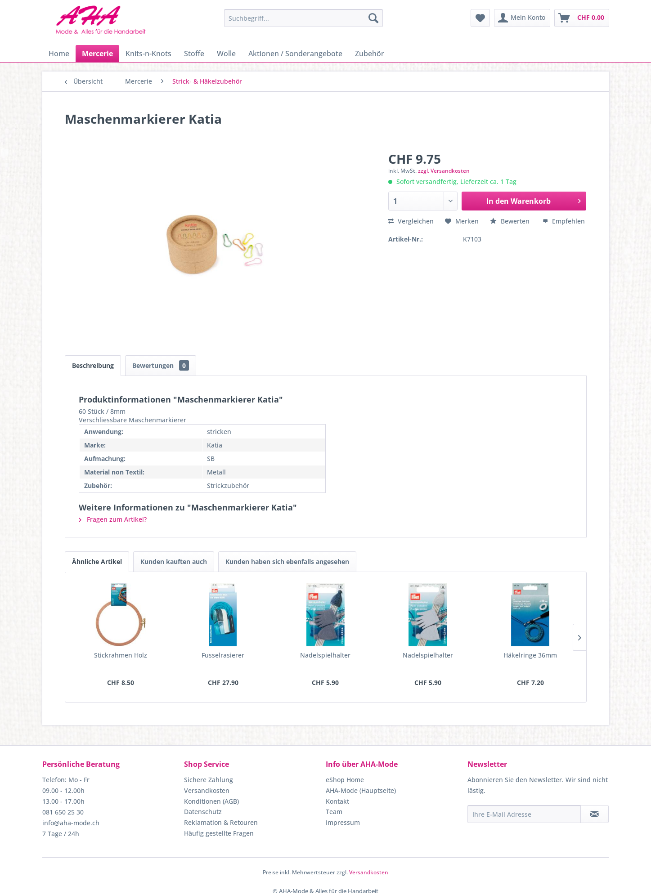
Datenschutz (203, 811)
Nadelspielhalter (325, 655)
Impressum (343, 822)
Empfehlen (564, 221)
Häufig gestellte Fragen (219, 833)
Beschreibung (93, 365)
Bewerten (510, 221)
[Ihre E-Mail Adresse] (524, 814)
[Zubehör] (370, 53)
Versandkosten (206, 790)
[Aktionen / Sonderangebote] (295, 53)
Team (334, 811)
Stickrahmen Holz (120, 655)
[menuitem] (303, 18)
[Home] (59, 53)
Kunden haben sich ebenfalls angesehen (287, 561)
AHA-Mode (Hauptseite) (361, 790)
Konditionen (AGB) (211, 801)
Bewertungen (160, 365)
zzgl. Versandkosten (444, 171)
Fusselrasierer (223, 655)
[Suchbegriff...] (303, 18)
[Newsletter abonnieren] (594, 814)
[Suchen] (373, 18)
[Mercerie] (97, 53)
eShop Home (345, 779)
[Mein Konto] (522, 18)
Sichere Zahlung (208, 779)
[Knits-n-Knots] (148, 53)
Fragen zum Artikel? (113, 519)
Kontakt (337, 801)
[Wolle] (226, 53)
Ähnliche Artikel (97, 561)
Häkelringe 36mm (530, 655)
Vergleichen (411, 221)
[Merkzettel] (480, 18)
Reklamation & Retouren (221, 822)
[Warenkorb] (581, 18)
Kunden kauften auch (173, 561)
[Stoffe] (194, 53)
